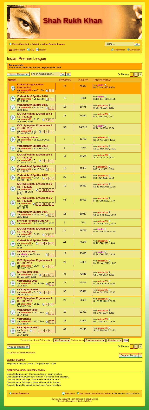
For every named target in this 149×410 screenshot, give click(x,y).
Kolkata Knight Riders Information (30, 86)
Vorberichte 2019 (27, 280)
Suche (137, 44)
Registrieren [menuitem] (119, 50)
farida (23, 330)
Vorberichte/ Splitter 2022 (32, 175)
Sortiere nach (88, 340)
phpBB (64, 399)
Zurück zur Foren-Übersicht (22, 352)
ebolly (100, 85)
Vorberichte (24, 318)
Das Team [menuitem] (70, 393)
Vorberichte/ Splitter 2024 (32, 145)
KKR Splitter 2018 (28, 289)
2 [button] (136, 74)
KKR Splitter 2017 (28, 327)
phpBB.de (87, 401)
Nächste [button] (140, 74)
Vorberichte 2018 (27, 309)
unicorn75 (26, 90)
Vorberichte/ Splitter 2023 (32, 166)
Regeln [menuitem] (42, 50)
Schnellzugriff (19, 50)
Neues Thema (17, 74)
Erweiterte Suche (68, 74)
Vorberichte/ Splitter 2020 (32, 240)
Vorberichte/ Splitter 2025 (32, 104)
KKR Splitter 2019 (28, 271)
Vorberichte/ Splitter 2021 (32, 211)
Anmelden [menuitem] (135, 50)
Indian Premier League (26, 58)
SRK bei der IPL (26, 251)
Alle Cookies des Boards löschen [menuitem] (95, 393)
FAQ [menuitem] (32, 50)
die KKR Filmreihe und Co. (33, 220)
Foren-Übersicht (20, 393)
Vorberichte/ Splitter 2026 (32, 96)
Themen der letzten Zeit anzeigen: (45, 340)
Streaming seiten (27, 137)
